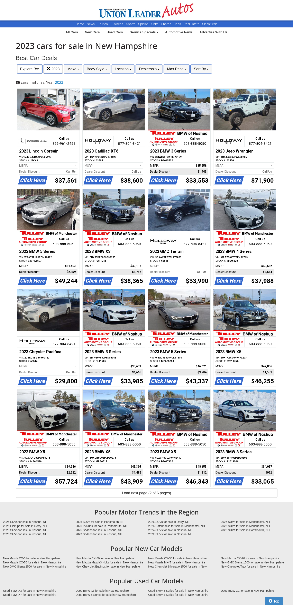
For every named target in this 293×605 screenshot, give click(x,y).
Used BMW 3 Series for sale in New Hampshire (178, 590)
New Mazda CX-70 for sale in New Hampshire (32, 562)
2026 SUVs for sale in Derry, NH (168, 522)
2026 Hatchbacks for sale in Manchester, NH (176, 526)
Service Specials (144, 32)
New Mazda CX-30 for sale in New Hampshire (177, 558)
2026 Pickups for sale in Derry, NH (25, 526)
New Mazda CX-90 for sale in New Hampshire (250, 558)
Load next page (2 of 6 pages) (146, 493)
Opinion (143, 24)
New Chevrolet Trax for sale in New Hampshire (250, 566)
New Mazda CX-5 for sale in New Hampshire (31, 558)
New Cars (92, 32)
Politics (103, 24)
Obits (155, 24)
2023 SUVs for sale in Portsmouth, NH (245, 530)
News (91, 24)
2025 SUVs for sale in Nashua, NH (25, 530)
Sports (131, 24)
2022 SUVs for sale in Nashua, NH (170, 534)
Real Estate (192, 24)
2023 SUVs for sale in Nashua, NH (25, 534)
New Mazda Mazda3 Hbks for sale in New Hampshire (109, 562)
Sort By (201, 69)
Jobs (178, 24)
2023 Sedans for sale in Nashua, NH (99, 534)
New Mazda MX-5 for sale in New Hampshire (176, 562)
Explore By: (29, 69)
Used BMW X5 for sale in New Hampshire (102, 590)
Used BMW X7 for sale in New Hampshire (29, 594)
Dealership (149, 69)
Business (117, 24)
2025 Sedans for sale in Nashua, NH (99, 530)
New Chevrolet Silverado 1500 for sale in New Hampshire (177, 567)
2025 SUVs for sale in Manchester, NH (245, 526)
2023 (53, 69)
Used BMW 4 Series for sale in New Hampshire (178, 594)
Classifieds (209, 24)
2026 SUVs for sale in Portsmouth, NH (100, 522)
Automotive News (178, 32)
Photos (166, 24)
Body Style (97, 69)
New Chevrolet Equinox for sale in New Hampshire (108, 566)
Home (80, 24)
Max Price (176, 69)
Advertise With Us (214, 32)
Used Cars (115, 32)
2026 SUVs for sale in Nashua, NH (25, 522)
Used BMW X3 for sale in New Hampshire (29, 590)
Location (123, 69)
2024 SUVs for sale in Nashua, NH (170, 530)
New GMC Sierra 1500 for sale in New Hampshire (252, 562)
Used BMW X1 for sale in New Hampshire (247, 590)
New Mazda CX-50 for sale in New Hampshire (105, 558)
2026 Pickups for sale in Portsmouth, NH (101, 526)
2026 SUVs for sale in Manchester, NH (245, 522)
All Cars (72, 32)
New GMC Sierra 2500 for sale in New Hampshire (34, 566)
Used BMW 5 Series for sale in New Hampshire (106, 594)
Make (73, 69)
